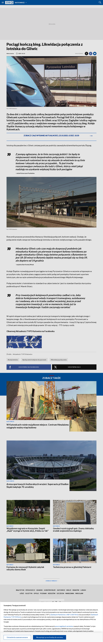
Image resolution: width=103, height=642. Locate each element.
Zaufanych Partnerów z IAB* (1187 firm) (64, 614)
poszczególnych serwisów (64, 626)
